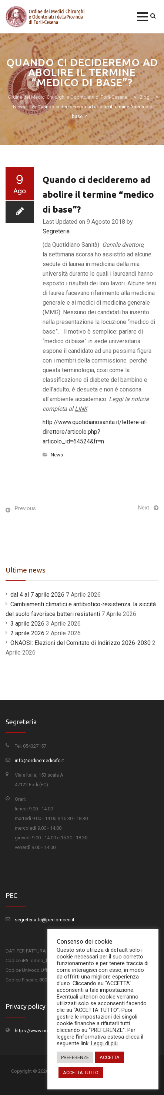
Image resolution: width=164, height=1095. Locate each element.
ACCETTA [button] (110, 1057)
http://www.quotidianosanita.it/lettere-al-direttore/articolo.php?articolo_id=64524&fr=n (95, 432)
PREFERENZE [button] (75, 1057)
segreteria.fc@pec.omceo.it (44, 919)
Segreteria (56, 231)
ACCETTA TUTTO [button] (80, 1072)
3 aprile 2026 (27, 623)
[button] (142, 16)
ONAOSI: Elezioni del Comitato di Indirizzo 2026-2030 (80, 642)
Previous (25, 508)
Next (143, 507)
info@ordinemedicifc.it (39, 760)
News (57, 455)
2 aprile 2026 (27, 633)
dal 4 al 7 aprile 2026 (37, 594)
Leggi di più (104, 1043)
